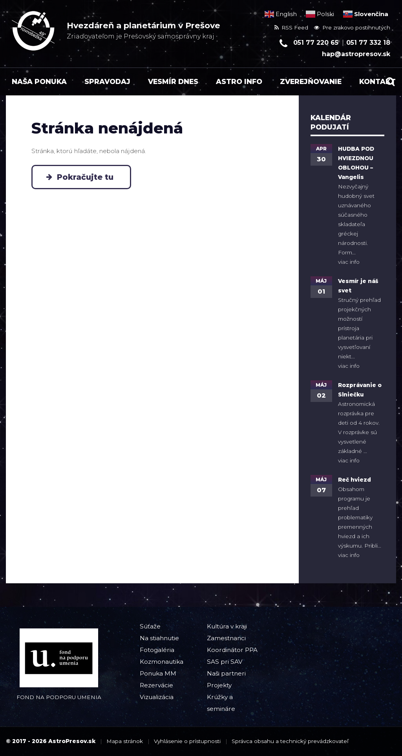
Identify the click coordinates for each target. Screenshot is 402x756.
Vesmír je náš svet (358, 286)
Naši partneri (226, 673)
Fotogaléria (157, 650)
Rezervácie (156, 685)
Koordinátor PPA (232, 650)
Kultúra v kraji (227, 626)
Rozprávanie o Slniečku (360, 390)
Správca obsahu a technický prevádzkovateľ (290, 741)
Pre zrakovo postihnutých (352, 27)
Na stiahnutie (159, 638)
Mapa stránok (124, 741)
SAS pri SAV (225, 661)
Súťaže (150, 626)
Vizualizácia (157, 697)
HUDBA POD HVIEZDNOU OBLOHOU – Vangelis (356, 163)
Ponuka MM (158, 673)
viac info (349, 262)
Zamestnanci (226, 638)
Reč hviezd (354, 480)
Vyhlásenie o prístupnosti (187, 741)
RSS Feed (291, 27)
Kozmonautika (161, 661)
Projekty (219, 685)
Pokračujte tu (87, 177)
